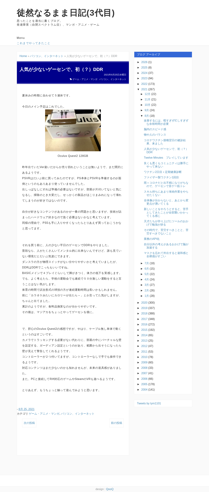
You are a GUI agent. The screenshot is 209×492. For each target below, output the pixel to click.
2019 (144, 308)
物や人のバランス (155, 134)
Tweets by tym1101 (149, 403)
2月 (147, 290)
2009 (144, 362)
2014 (144, 335)
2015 (144, 329)
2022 (144, 83)
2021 (144, 89)
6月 (147, 268)
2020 (144, 302)
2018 (144, 313)
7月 (147, 263)
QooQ (110, 489)
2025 (144, 67)
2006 (144, 378)
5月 (147, 274)
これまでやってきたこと (34, 43)
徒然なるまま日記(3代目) (66, 12)
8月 (147, 115)
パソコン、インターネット (46, 56)
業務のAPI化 (152, 238)
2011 (144, 351)
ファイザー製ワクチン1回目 (161, 177)
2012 (144, 346)
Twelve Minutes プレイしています (166, 157)
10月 (148, 104)
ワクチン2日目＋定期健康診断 (163, 171)
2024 (144, 72)
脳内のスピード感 (155, 129)
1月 (147, 295)
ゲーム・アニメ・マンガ (84, 79)
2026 (144, 62)
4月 (147, 279)
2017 (144, 319)
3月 (147, 284)
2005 (144, 384)
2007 (144, 373)
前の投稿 (116, 422)
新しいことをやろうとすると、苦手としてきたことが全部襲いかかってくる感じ (166, 212)
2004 (144, 389)
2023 (144, 78)
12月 (148, 94)
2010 (144, 357)
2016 (144, 324)
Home (23, 56)
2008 (144, 367)
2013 (144, 340)
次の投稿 (29, 422)
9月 (147, 110)
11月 (148, 99)
